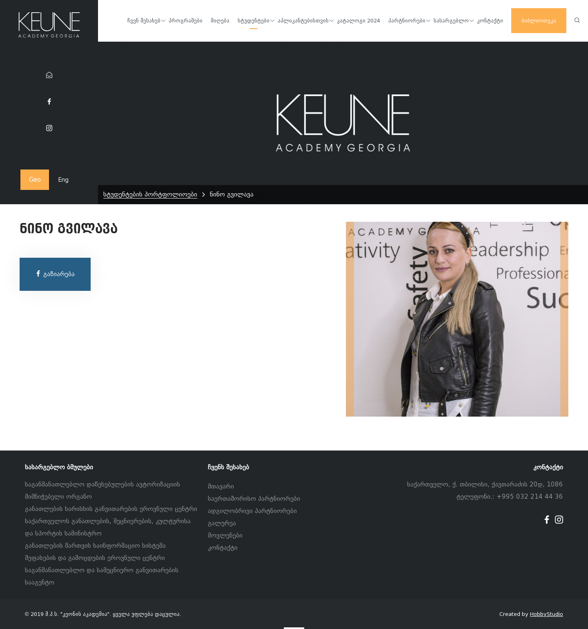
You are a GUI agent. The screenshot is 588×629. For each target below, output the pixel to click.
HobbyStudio (546, 614)
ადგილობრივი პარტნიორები (252, 511)
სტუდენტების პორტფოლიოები (150, 194)
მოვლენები (225, 535)
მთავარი (221, 486)
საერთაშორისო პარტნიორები (254, 498)
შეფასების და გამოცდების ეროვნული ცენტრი (95, 558)
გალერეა (222, 523)
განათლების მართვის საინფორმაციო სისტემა (95, 545)
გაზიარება (55, 274)
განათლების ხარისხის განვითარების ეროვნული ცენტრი (111, 509)
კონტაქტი (223, 547)
